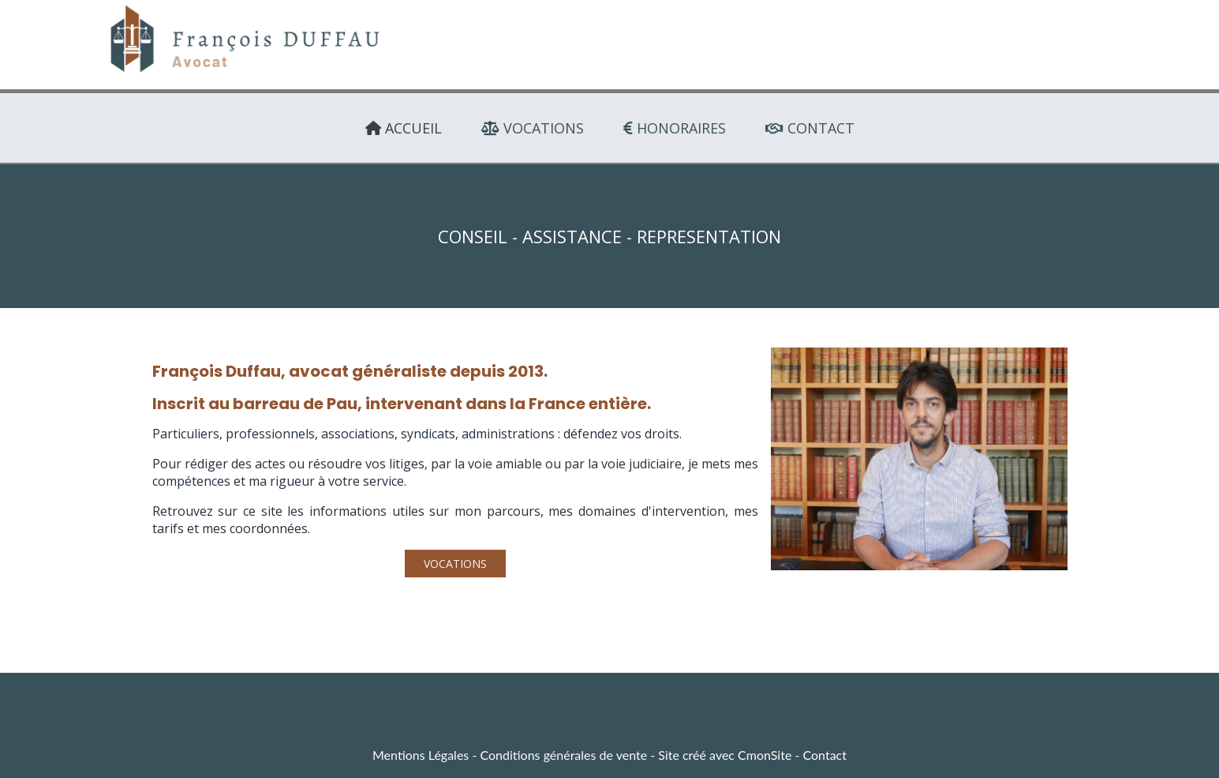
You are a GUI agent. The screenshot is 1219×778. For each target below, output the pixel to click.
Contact (825, 754)
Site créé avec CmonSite (724, 754)
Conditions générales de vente (563, 754)
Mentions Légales (420, 754)
